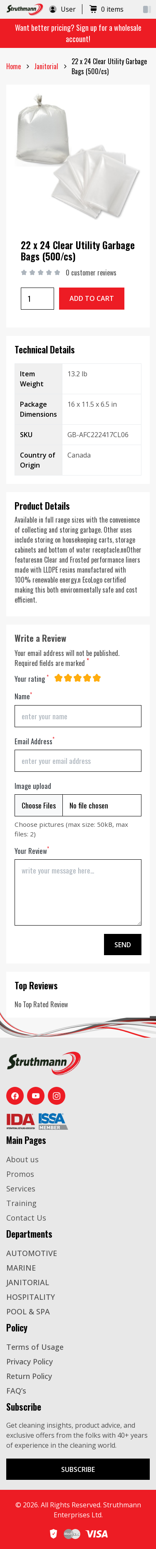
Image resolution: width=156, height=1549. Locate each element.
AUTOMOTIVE (31, 1253)
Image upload (33, 786)
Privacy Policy (29, 1361)
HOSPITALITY (30, 1297)
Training (21, 1203)
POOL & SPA (28, 1311)
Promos (20, 1174)
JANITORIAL (27, 1282)
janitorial (46, 66)
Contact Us (26, 1218)
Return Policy (29, 1376)
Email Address (34, 741)
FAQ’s (16, 1391)
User (62, 9)
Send (122, 944)
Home (13, 66)
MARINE (21, 1268)
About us (22, 1159)
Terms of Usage (35, 1347)
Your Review (32, 851)
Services (20, 1189)
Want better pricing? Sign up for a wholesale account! (78, 33)
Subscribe (78, 1469)
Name (23, 696)
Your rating (32, 678)
